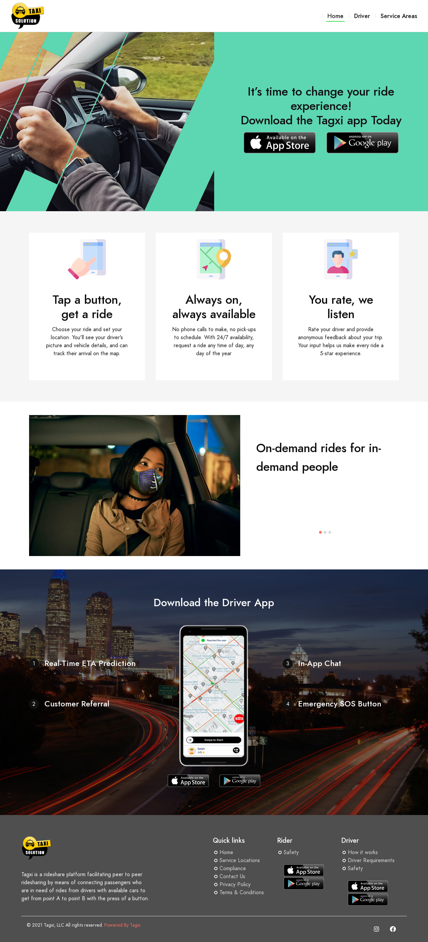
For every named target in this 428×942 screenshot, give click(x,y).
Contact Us (232, 876)
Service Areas (399, 16)
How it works (363, 852)
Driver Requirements (371, 860)
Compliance (233, 868)
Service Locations (240, 860)
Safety (291, 852)
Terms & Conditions (242, 892)
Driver (362, 16)
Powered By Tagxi (122, 925)
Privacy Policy (235, 884)
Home (226, 852)
